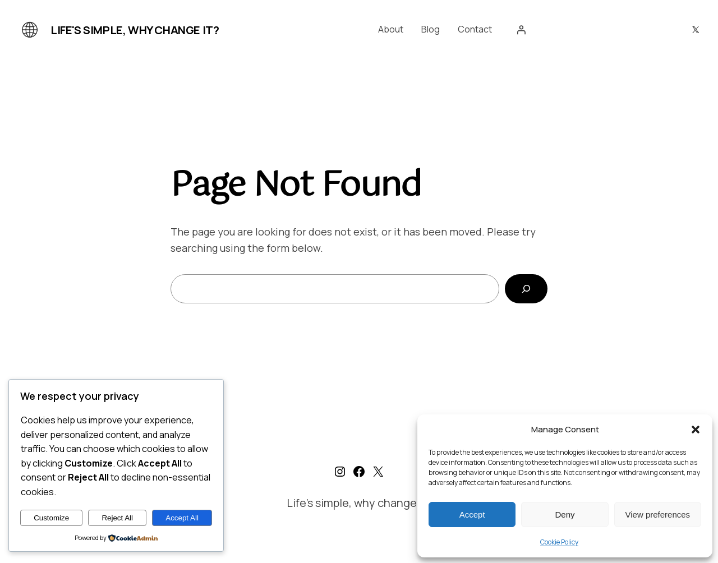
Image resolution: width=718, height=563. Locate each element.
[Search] (526, 288)
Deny (564, 514)
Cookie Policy (559, 542)
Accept (472, 514)
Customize (51, 518)
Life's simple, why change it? (134, 30)
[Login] (521, 30)
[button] (695, 429)
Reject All (117, 518)
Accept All (182, 518)
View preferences (658, 514)
